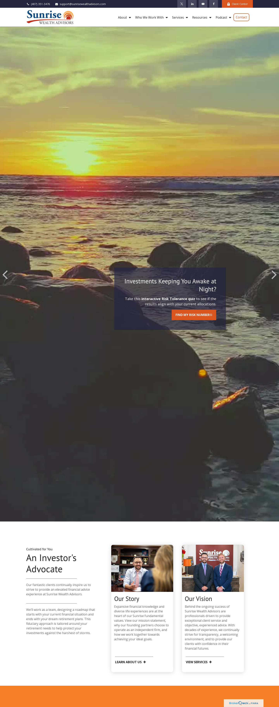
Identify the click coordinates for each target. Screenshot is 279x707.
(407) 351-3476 (38, 4)
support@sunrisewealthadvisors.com (80, 4)
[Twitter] (181, 4)
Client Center (237, 4)
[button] (123, 17)
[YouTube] (203, 4)
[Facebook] (213, 4)
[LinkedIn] (192, 4)
